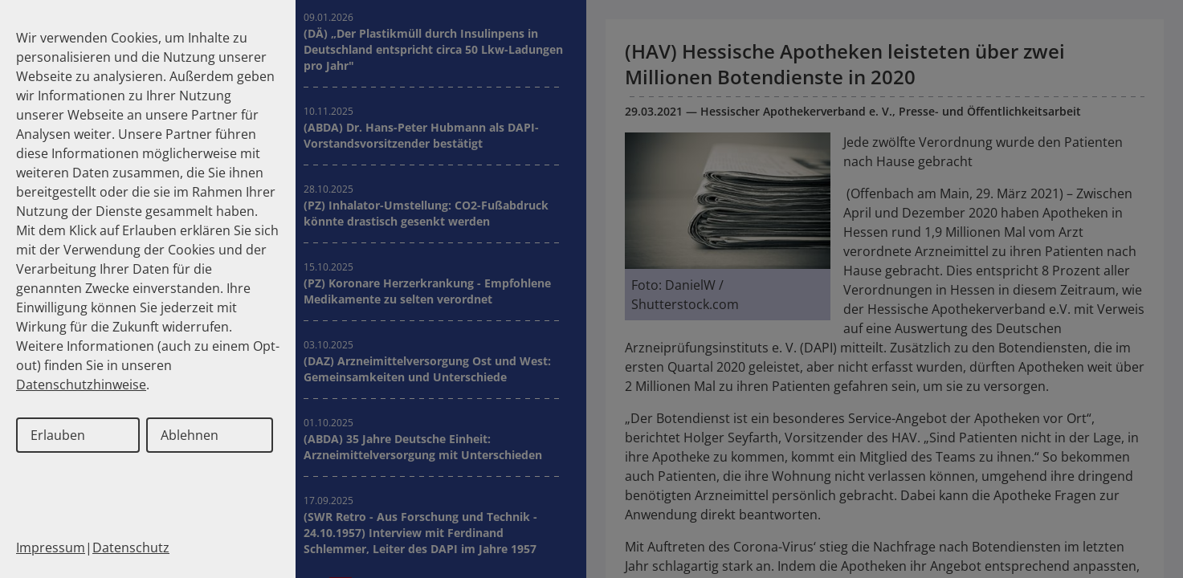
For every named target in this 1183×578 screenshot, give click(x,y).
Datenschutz (130, 547)
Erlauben (58, 435)
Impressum (50, 547)
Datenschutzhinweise (81, 384)
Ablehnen (189, 435)
